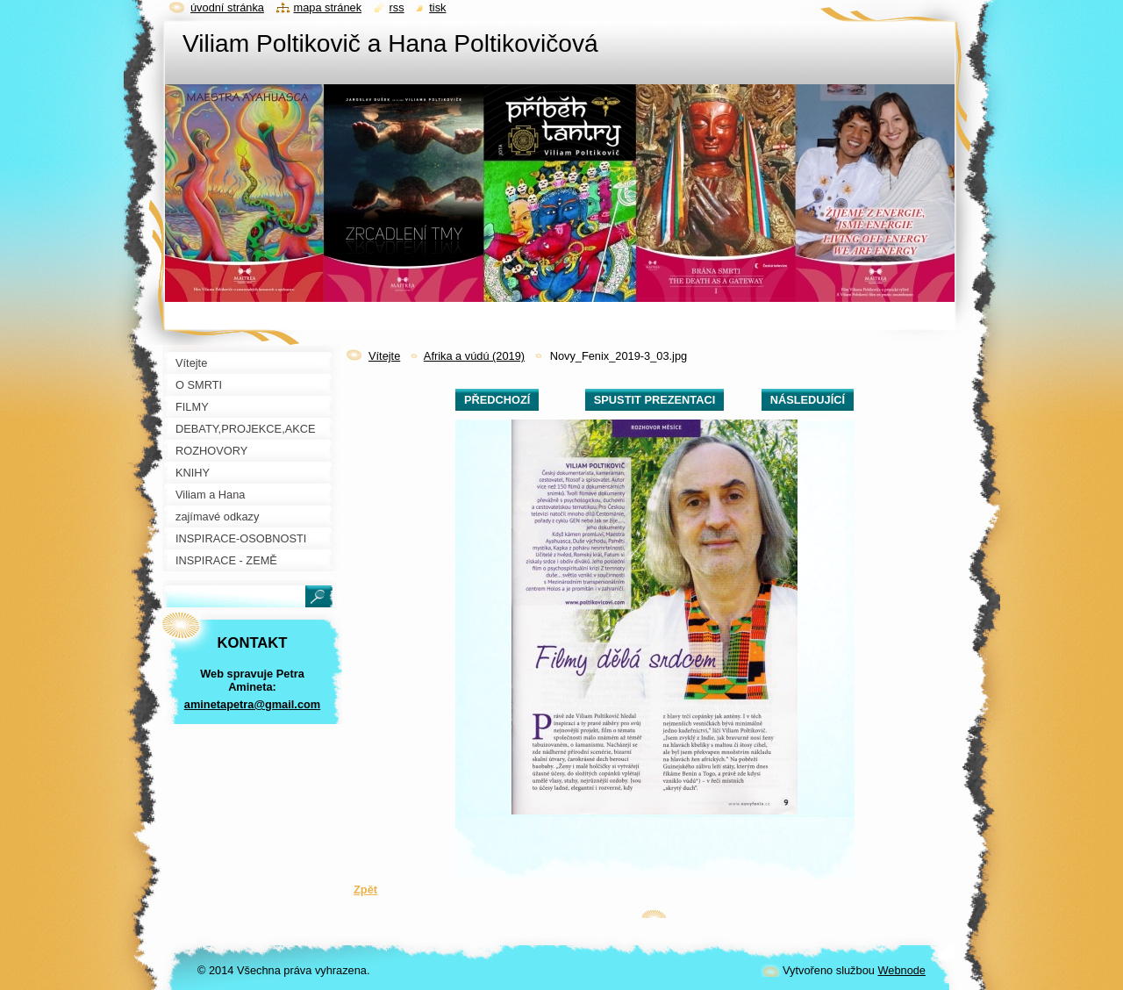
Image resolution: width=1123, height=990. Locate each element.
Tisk (437, 7)
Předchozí (497, 399)
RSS (397, 7)
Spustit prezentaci (654, 399)
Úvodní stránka (227, 7)
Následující (807, 399)
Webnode (901, 970)
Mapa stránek (328, 7)
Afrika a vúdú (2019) (474, 355)
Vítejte (384, 355)
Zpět (365, 889)
